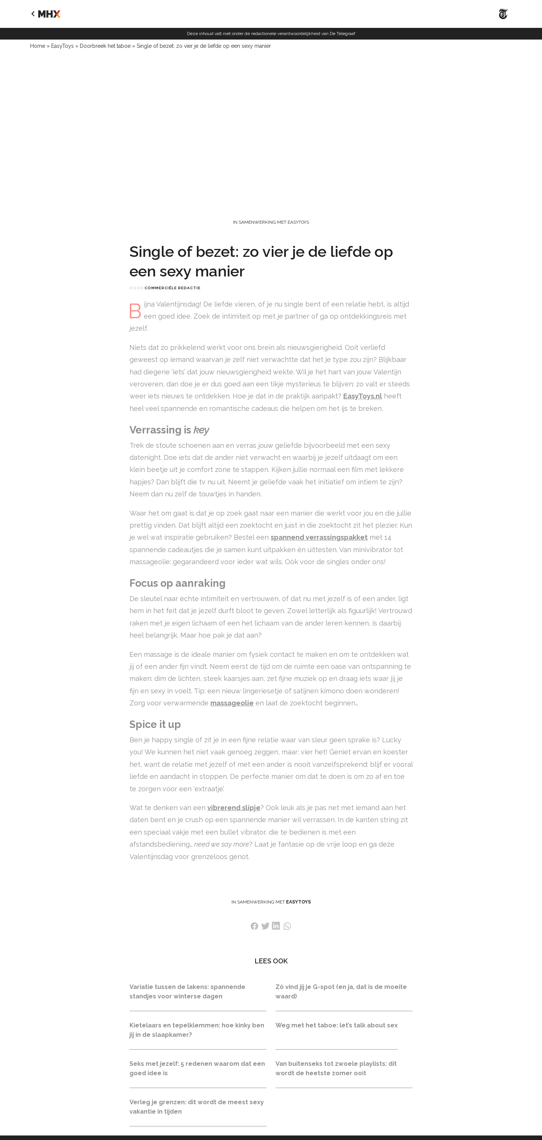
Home (37, 46)
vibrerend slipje (233, 808)
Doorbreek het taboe (105, 46)
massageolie (232, 703)
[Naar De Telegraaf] (503, 21)
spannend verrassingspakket (319, 537)
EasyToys (62, 46)
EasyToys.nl (362, 396)
